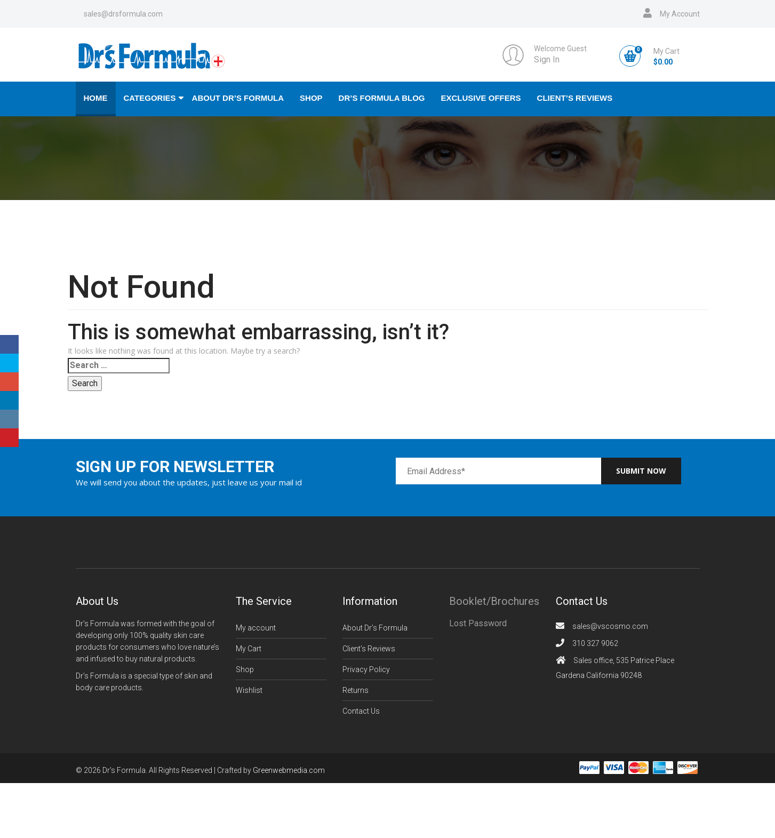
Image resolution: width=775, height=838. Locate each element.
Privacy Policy (366, 669)
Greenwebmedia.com (289, 771)
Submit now (641, 471)
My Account (680, 14)
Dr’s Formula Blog (382, 97)
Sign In (547, 59)
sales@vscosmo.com (610, 626)
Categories (150, 97)
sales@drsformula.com (123, 14)
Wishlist (249, 690)
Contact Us (361, 711)
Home (96, 97)
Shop (311, 97)
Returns (355, 690)
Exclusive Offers (481, 97)
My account (256, 628)
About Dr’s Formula (238, 97)
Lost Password (478, 623)
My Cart (248, 648)
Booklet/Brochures (494, 601)
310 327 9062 (595, 643)
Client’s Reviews (575, 97)
